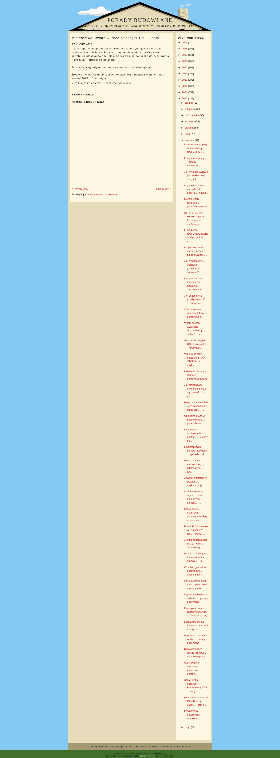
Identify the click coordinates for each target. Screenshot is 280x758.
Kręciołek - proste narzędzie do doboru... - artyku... (196, 189)
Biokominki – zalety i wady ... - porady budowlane (195, 639)
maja (188, 727)
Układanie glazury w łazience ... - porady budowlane (195, 375)
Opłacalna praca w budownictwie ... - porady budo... (195, 419)
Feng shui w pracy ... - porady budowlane (195, 162)
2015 (185, 67)
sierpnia (189, 127)
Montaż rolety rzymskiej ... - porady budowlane (195, 203)
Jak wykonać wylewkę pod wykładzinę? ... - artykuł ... (196, 175)
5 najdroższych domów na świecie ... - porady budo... (195, 450)
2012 (185, 86)
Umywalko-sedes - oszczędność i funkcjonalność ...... (196, 251)
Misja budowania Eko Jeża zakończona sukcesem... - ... (196, 406)
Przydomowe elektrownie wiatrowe (192, 715)
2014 (185, 73)
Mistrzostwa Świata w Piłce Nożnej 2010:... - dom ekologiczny (115, 40)
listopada (190, 109)
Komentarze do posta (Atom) (101, 194)
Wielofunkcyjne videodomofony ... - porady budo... (196, 313)
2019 (185, 42)
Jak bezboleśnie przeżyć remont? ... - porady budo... (196, 299)
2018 (185, 48)
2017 (185, 54)
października (192, 115)
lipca (188, 134)
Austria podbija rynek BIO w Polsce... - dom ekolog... (195, 543)
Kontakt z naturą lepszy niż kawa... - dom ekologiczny (196, 653)
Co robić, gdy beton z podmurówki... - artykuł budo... (196, 571)
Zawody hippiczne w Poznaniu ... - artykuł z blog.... (195, 481)
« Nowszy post (80, 188)
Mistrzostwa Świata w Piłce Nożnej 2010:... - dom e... (196, 701)
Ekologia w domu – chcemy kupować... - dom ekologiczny (196, 612)
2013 (185, 79)
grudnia (189, 102)
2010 (185, 98)
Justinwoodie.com (147, 756)
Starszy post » (163, 188)
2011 (185, 92)
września (190, 121)
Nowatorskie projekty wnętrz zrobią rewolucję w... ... (195, 148)
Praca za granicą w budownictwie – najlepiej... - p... (194, 557)
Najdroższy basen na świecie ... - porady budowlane (196, 598)
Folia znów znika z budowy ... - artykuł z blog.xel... (196, 625)
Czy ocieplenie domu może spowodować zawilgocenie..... (196, 584)
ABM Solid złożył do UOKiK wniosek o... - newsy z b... (196, 344)
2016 (185, 61)
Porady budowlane (139, 20)
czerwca (190, 140)
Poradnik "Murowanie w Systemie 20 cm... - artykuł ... (196, 530)
